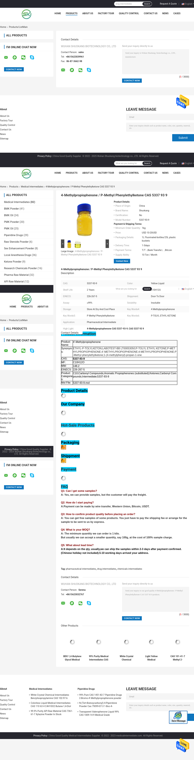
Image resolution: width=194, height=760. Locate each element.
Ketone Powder (13, 261)
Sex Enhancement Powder (19, 248)
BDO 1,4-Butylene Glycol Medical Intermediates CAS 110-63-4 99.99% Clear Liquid (72, 658)
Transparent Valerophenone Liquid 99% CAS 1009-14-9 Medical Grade (99, 713)
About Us (87, 13)
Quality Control (129, 13)
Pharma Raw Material (16, 274)
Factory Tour (106, 13)
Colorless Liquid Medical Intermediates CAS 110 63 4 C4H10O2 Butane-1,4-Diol (51, 704)
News (165, 13)
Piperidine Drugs (13, 235)
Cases (176, 13)
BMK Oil (8, 215)
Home (57, 13)
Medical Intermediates (32, 186)
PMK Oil (8, 228)
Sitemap (4, 138)
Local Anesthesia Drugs (17, 255)
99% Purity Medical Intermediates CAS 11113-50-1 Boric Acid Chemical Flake (98, 658)
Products (71, 13)
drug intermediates (106, 569)
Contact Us (150, 13)
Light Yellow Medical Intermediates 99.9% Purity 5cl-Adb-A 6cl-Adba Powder (151, 658)
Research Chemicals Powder (20, 268)
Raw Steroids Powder (16, 241)
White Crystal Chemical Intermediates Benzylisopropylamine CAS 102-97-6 (126, 658)
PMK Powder (11, 221)
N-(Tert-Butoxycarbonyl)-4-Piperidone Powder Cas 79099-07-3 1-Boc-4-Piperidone (98, 705)
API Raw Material (14, 281)
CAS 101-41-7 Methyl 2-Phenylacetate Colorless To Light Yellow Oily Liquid (178, 658)
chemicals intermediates (129, 569)
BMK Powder (11, 208)
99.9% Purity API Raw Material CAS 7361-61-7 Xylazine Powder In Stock (52, 713)
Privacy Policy (44, 156)
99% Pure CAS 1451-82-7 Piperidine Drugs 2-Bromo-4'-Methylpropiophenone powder (100, 696)
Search (147, 4)
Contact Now (122, 261)
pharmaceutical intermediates (81, 569)
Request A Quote (168, 3)
